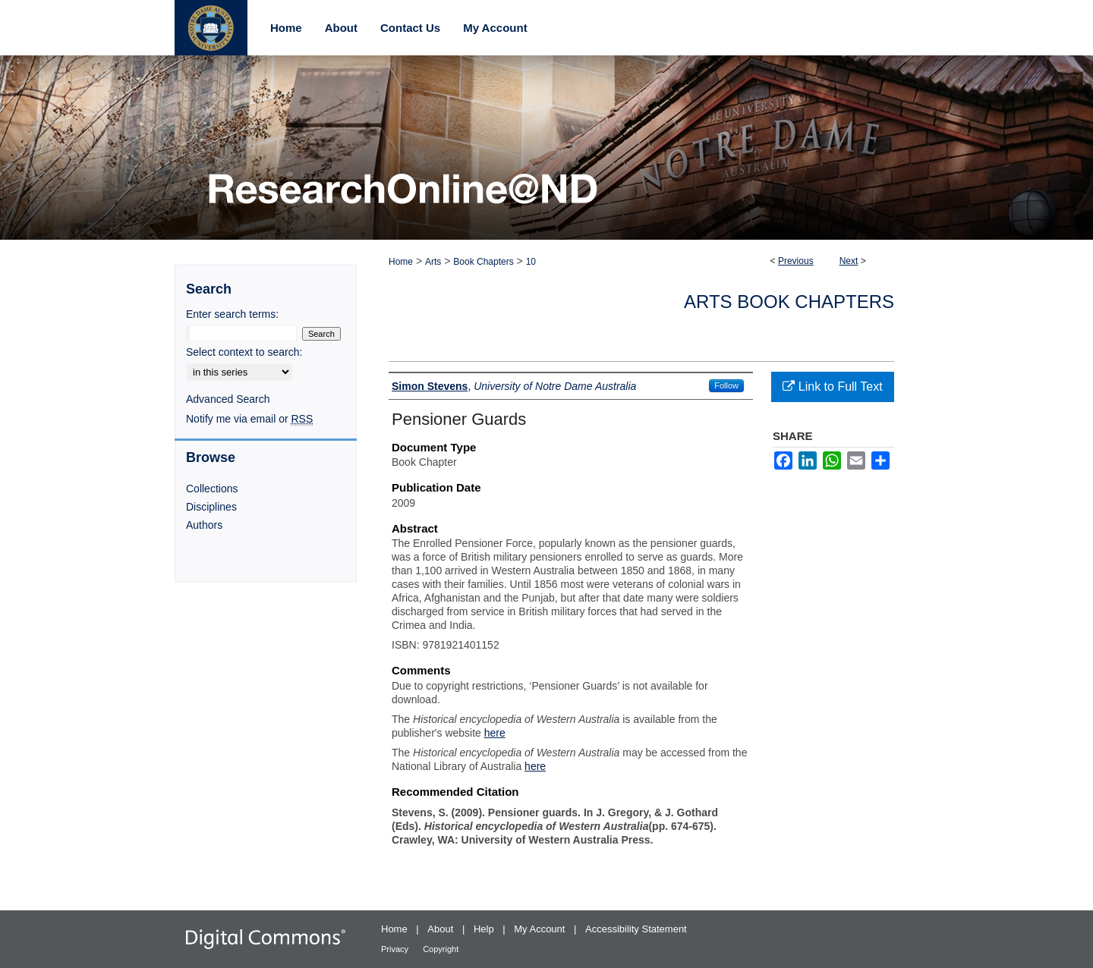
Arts (433, 261)
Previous (796, 261)
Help (485, 929)
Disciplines (211, 507)
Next (848, 261)
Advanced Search (228, 399)
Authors (204, 525)
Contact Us (410, 27)
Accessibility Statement (636, 929)
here (495, 733)
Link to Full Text (832, 386)
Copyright (440, 949)
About (441, 929)
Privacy (396, 949)
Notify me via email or (249, 419)
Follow (726, 385)
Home (401, 261)
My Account (541, 929)
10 (531, 261)
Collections (212, 488)
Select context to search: (244, 352)
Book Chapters (483, 261)
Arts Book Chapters (789, 301)
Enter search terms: (232, 314)
